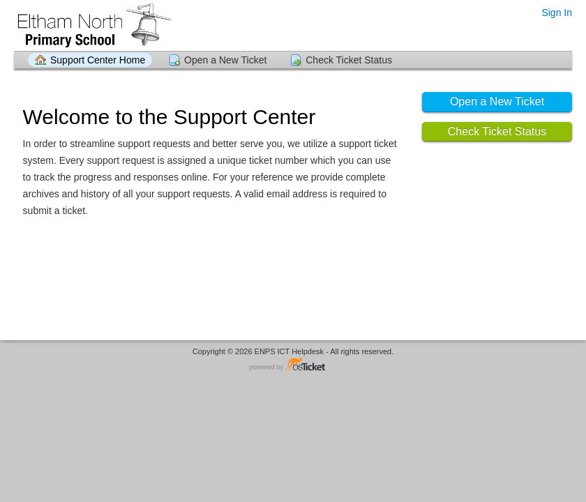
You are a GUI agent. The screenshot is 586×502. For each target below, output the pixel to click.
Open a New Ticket (225, 60)
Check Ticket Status (349, 60)
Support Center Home (97, 60)
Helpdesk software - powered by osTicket (293, 365)
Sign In (556, 12)
